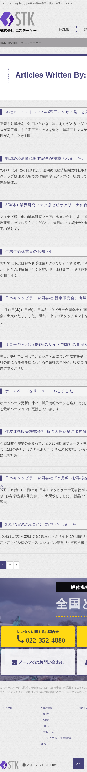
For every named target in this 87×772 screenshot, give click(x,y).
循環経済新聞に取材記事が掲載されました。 (45, 158)
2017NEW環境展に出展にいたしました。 (42, 524)
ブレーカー (50, 732)
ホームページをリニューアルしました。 (41, 391)
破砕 (46, 714)
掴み (46, 726)
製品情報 (47, 708)
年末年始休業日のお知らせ (29, 251)
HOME (64, 29)
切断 (46, 720)
